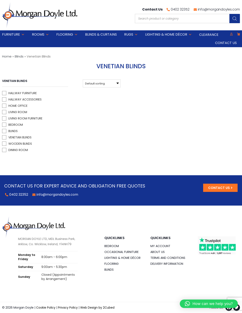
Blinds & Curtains (101, 34)
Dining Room (18, 150)
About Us (157, 252)
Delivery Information (166, 264)
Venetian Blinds (20, 137)
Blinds (19, 56)
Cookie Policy (45, 307)
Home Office (18, 106)
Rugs (131, 34)
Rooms (40, 34)
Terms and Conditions (167, 258)
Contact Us (226, 42)
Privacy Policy (68, 307)
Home (7, 56)
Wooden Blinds (20, 144)
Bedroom (15, 125)
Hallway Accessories (25, 99)
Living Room (17, 112)
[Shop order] (81, 83)
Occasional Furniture (121, 252)
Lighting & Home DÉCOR (168, 34)
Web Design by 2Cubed (97, 307)
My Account (160, 246)
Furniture (13, 34)
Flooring (67, 34)
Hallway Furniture (22, 93)
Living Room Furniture (25, 118)
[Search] (234, 18)
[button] (209, 304)
